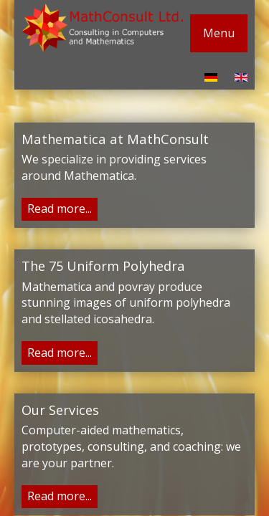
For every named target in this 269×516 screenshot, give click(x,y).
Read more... (59, 208)
